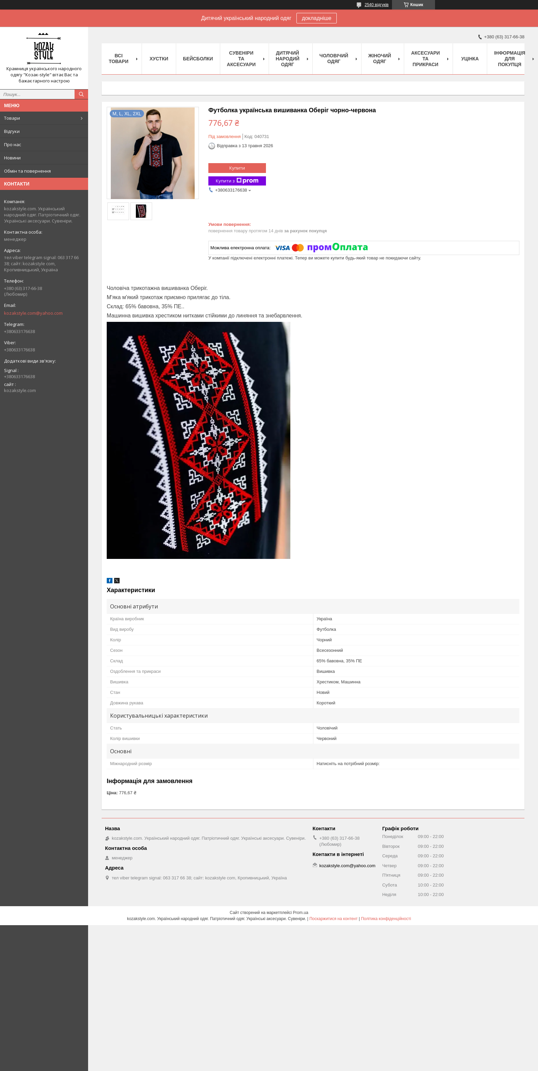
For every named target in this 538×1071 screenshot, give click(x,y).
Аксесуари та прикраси (425, 58)
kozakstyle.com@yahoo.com (33, 313)
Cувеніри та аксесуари (241, 58)
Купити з (237, 181)
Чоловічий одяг (333, 58)
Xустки (159, 58)
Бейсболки (198, 58)
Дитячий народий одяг (287, 58)
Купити (237, 168)
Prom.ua (300, 912)
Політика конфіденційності (386, 918)
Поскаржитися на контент (333, 918)
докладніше (316, 18)
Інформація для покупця (509, 58)
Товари (12, 118)
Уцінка (470, 58)
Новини (12, 158)
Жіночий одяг (379, 58)
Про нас (12, 144)
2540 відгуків (377, 4)
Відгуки (12, 131)
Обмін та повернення (27, 171)
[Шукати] (81, 94)
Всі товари (118, 58)
